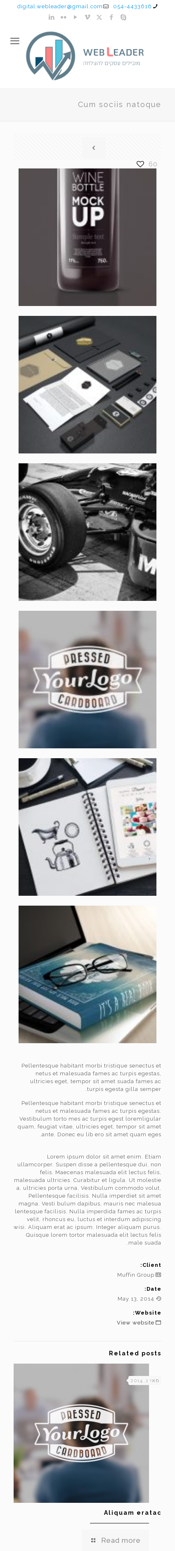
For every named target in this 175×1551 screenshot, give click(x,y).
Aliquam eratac (132, 1512)
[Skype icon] (124, 17)
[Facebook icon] (112, 17)
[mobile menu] (15, 41)
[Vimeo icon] (88, 17)
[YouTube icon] (76, 17)
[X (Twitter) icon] (100, 17)
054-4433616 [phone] (132, 6)
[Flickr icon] (64, 17)
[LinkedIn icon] (52, 17)
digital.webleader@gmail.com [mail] (60, 6)
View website (135, 1323)
